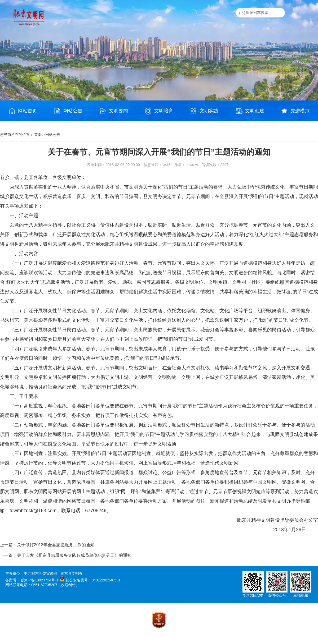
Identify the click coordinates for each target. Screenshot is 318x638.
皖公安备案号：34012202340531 (93, 580)
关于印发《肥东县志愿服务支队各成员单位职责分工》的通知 (74, 555)
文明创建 (250, 111)
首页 (38, 134)
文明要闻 (113, 111)
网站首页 (22, 111)
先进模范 (295, 111)
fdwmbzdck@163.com (33, 510)
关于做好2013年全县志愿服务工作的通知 (55, 545)
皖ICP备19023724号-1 (39, 580)
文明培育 (159, 111)
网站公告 (68, 111)
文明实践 (204, 111)
